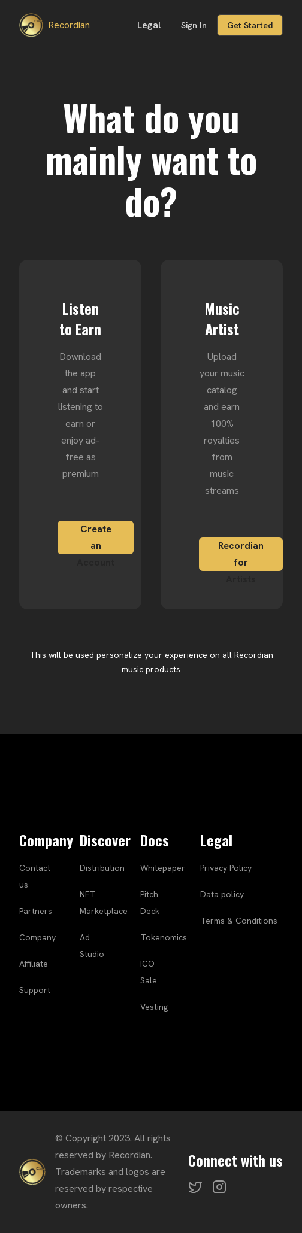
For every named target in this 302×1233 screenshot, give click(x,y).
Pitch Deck (149, 902)
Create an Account (95, 538)
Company (37, 937)
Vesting (154, 1006)
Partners (35, 911)
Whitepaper (162, 868)
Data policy (222, 894)
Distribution (102, 868)
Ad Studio (92, 945)
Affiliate (33, 963)
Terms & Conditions (238, 920)
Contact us (34, 876)
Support (34, 990)
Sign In (194, 25)
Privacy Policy (226, 868)
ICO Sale (148, 972)
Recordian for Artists (241, 555)
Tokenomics (163, 937)
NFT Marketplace (104, 902)
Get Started (250, 25)
